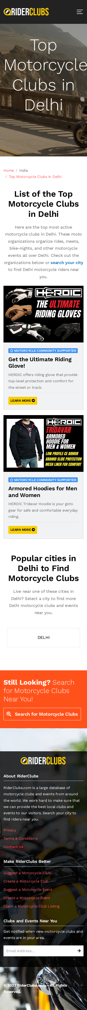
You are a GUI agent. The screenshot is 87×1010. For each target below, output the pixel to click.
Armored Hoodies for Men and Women (42, 491)
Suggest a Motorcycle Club (27, 873)
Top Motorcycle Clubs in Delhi (35, 176)
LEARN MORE (22, 400)
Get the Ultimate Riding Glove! (39, 362)
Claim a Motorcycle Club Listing (31, 906)
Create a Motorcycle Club (25, 881)
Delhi (44, 637)
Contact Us (13, 847)
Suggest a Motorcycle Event (27, 889)
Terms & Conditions (20, 838)
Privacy (9, 830)
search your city (67, 262)
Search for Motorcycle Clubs (42, 714)
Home (8, 170)
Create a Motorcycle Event (26, 898)
